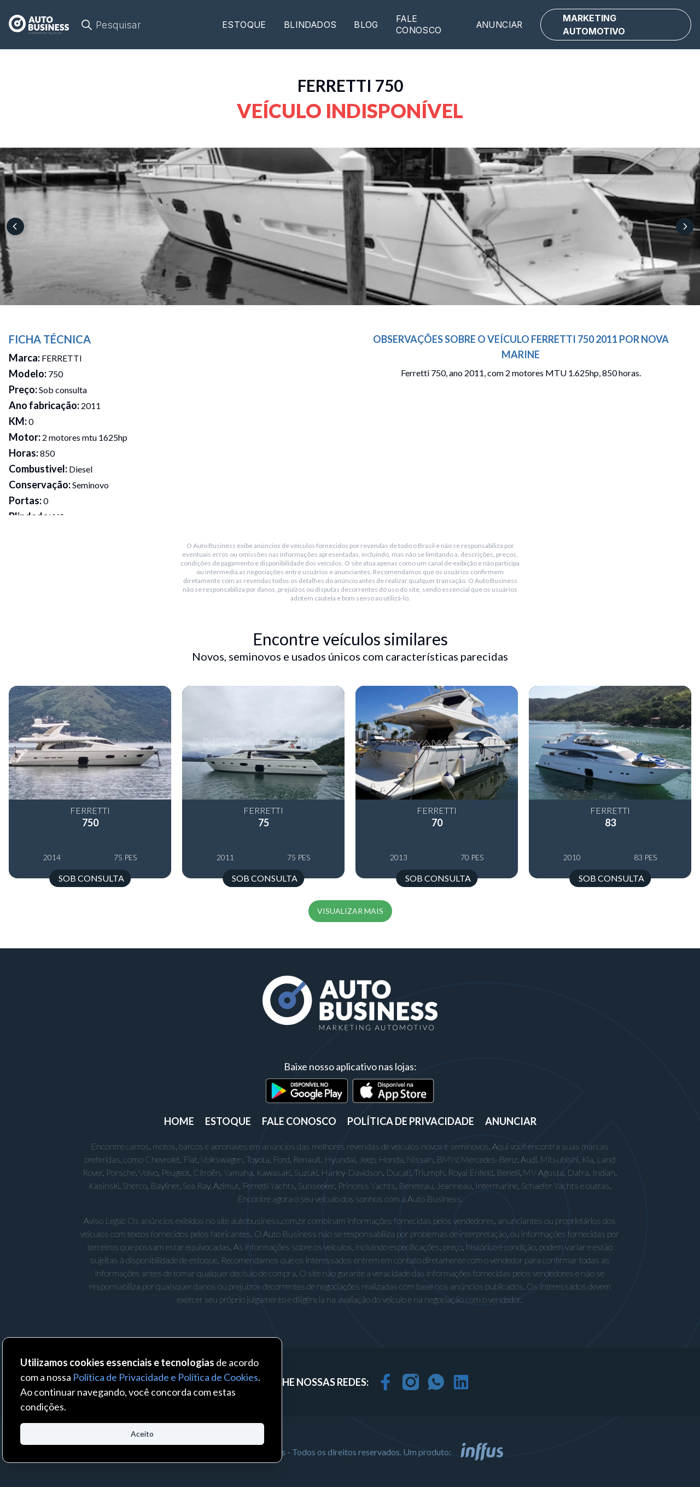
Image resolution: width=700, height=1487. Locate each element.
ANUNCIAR (510, 1121)
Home (179, 1121)
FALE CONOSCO (299, 1121)
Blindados (310, 25)
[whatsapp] (436, 1382)
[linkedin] (461, 1382)
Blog (366, 25)
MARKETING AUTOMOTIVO (594, 25)
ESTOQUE (228, 1121)
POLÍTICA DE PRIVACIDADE (410, 1121)
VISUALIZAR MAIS (350, 910)
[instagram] (410, 1382)
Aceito (142, 1433)
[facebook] (385, 1382)
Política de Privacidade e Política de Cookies (165, 1377)
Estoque (244, 25)
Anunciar (499, 25)
